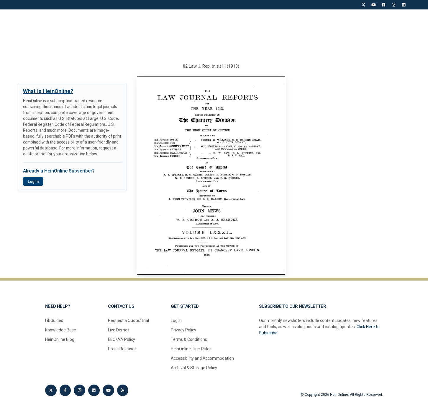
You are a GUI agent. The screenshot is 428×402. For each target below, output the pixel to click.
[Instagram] (393, 5)
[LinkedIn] (403, 5)
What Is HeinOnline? (48, 91)
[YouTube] (373, 5)
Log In (33, 181)
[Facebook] (383, 5)
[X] (363, 5)
